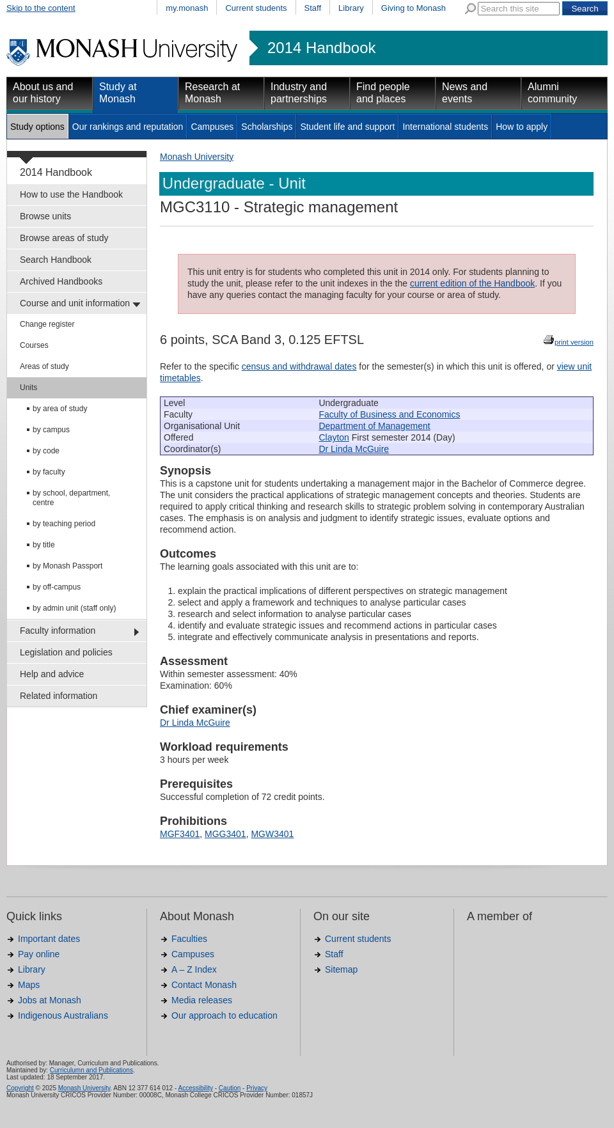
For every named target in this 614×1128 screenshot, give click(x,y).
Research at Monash (212, 92)
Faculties (189, 939)
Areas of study (44, 366)
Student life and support (347, 126)
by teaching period (64, 523)
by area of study (60, 408)
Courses (34, 345)
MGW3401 (272, 834)
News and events (464, 92)
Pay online (38, 954)
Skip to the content (40, 8)
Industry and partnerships (299, 92)
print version (574, 342)
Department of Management (374, 426)
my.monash (187, 8)
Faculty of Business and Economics (389, 414)
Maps (29, 985)
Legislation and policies (66, 652)
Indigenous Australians (63, 1015)
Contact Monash (204, 985)
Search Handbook (55, 260)
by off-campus (57, 587)
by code (46, 450)
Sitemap (341, 969)
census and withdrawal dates (299, 366)
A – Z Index (194, 969)
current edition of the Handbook (472, 283)
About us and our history (43, 92)
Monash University (196, 157)
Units (28, 387)
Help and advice (52, 674)
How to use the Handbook (71, 194)
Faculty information (57, 630)
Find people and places (383, 92)
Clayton (334, 437)
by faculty (49, 471)
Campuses (212, 126)
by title (44, 544)
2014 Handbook (321, 48)
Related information (58, 696)
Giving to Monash (413, 8)
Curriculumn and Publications (91, 1070)
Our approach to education (224, 1015)
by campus (51, 429)
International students (445, 126)
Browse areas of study (64, 238)
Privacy (256, 1088)
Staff (313, 8)
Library (351, 8)
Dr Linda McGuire (354, 449)
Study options (37, 126)
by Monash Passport (67, 565)
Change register (47, 324)
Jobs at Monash (49, 1000)
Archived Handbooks (61, 281)
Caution (229, 1088)
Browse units (45, 216)
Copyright (20, 1088)
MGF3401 (180, 834)
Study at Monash (118, 92)
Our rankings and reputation (128, 126)
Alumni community (552, 92)
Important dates (49, 939)
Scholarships (266, 126)
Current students (256, 8)
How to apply (521, 126)
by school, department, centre (71, 498)
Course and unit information (75, 303)
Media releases (201, 1000)
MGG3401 (225, 834)
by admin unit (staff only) (74, 608)
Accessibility (195, 1088)
